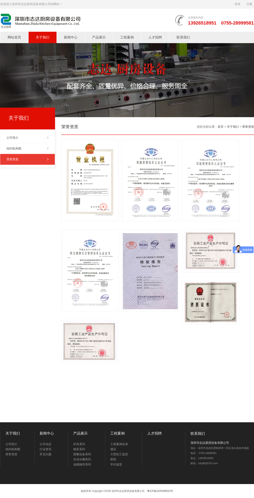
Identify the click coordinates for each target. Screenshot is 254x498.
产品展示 (99, 37)
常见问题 (45, 454)
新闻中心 (70, 37)
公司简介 (27, 137)
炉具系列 (79, 444)
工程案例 (127, 37)
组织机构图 (27, 148)
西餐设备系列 (82, 454)
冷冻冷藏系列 (82, 459)
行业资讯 (45, 449)
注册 (249, 4)
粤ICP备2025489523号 (160, 491)
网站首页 (14, 37)
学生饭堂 (116, 464)
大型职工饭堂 (119, 454)
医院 (113, 459)
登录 (237, 4)
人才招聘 (155, 37)
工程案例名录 (119, 444)
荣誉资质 (27, 159)
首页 (221, 126)
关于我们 (42, 37)
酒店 (113, 449)
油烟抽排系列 (82, 464)
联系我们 (183, 37)
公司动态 (45, 444)
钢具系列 (79, 449)
